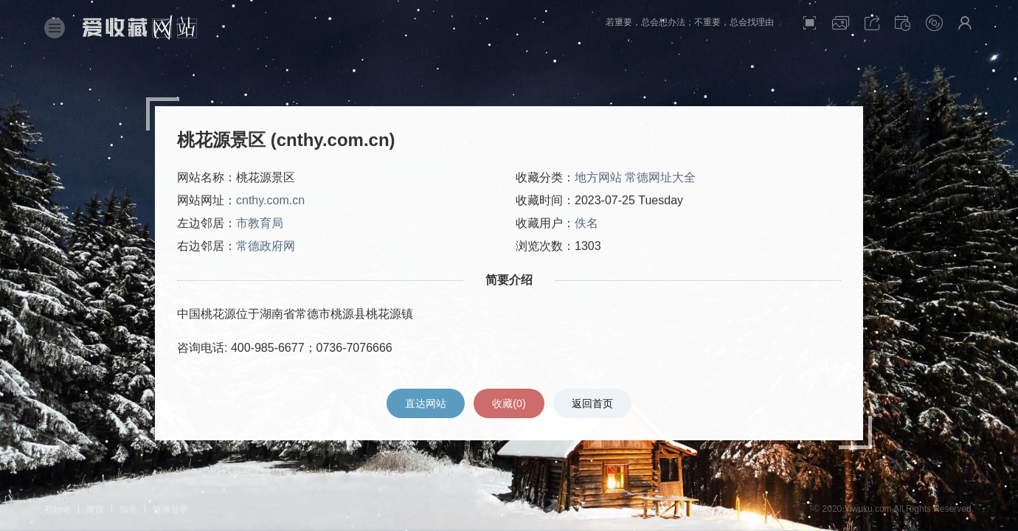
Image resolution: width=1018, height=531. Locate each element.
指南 (128, 509)
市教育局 (259, 223)
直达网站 (425, 403)
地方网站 (598, 177)
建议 (95, 509)
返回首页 (592, 403)
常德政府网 (265, 246)
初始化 (57, 509)
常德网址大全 (660, 177)
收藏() (508, 403)
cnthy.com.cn (270, 200)
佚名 (586, 223)
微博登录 (170, 509)
